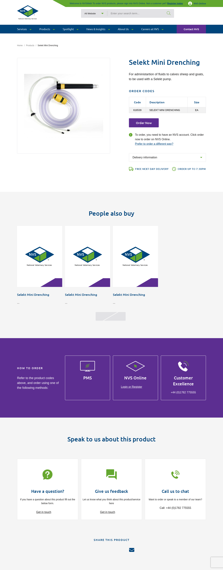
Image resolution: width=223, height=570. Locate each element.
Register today (175, 3)
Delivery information (145, 157)
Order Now (144, 123)
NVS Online (197, 3)
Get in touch (43, 512)
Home (20, 45)
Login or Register (131, 386)
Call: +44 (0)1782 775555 (175, 507)
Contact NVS (191, 34)
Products (30, 45)
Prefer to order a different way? (154, 143)
